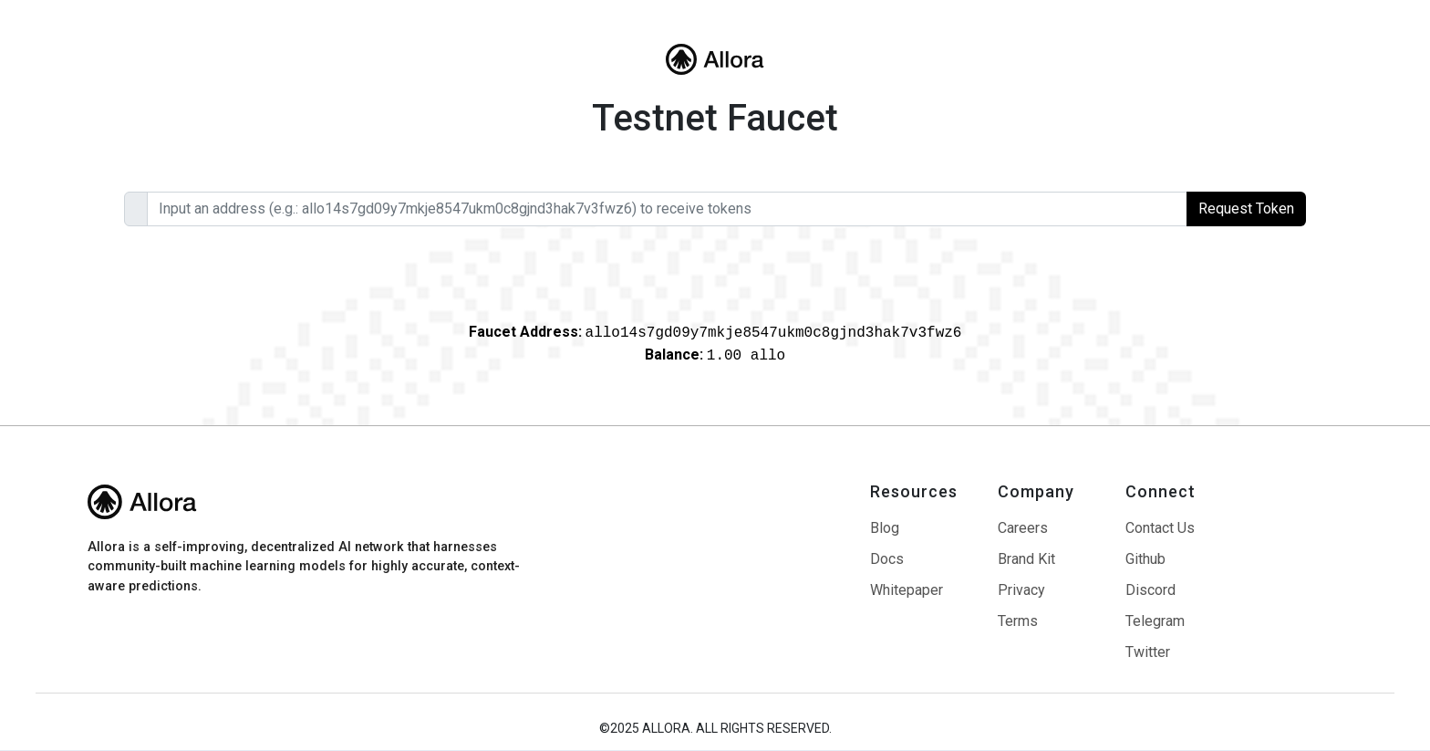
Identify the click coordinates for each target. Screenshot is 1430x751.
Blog (884, 528)
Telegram (1155, 621)
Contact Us (1160, 528)
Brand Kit (1026, 559)
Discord (1150, 590)
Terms (1018, 621)
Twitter (1147, 652)
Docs (887, 559)
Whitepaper (906, 590)
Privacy (1021, 590)
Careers (1023, 528)
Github (1145, 559)
